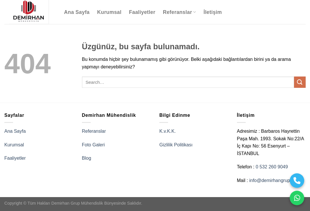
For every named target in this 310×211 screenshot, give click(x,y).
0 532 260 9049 (272, 166)
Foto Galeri (93, 144)
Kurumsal (109, 12)
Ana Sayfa (77, 12)
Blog (86, 158)
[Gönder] (300, 82)
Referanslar (179, 12)
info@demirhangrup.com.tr (276, 180)
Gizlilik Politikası (176, 144)
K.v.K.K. (167, 131)
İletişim (212, 12)
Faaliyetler (142, 12)
